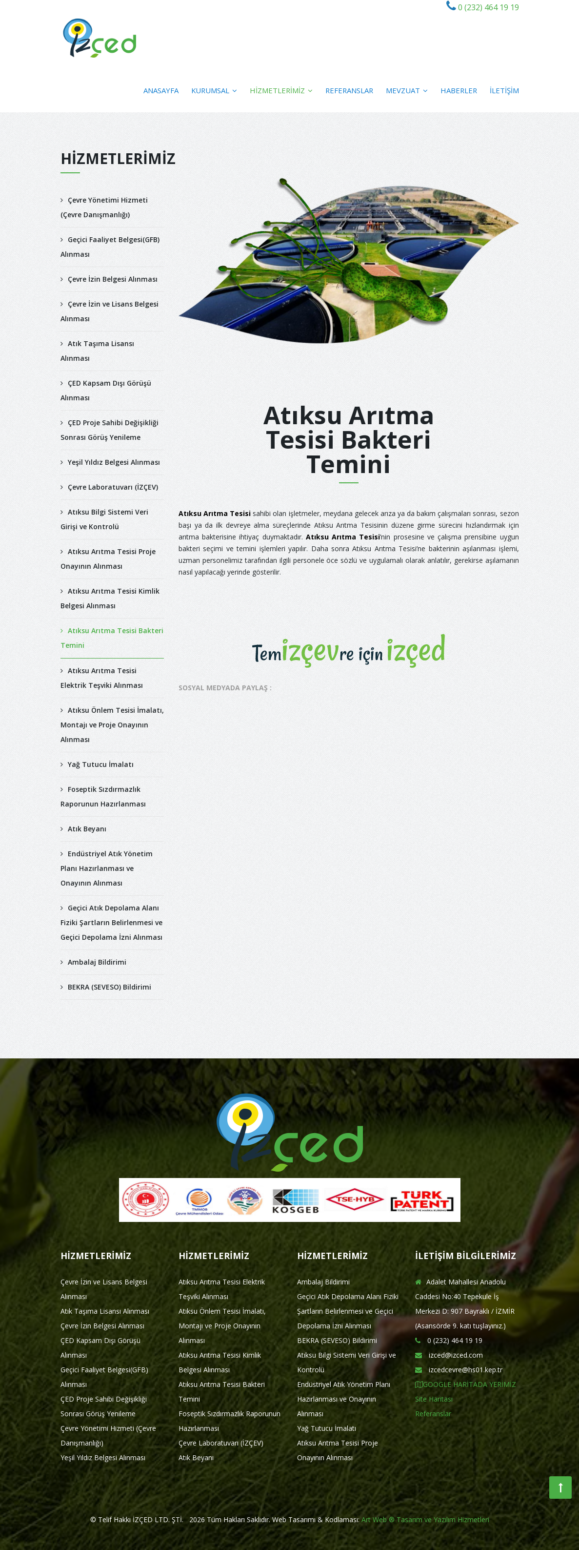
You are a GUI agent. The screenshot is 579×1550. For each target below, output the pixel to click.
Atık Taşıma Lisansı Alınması (97, 351)
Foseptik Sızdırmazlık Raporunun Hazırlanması (103, 796)
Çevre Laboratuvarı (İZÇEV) (109, 487)
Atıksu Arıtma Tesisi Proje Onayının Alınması (108, 559)
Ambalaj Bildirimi (93, 962)
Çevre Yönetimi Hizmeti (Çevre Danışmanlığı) (104, 207)
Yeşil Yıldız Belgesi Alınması (110, 462)
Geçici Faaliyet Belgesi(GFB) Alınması (110, 247)
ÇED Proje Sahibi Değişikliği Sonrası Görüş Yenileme (109, 430)
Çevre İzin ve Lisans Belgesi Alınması (109, 311)
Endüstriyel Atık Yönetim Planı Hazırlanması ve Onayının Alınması (106, 868)
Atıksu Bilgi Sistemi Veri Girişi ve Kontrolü (104, 519)
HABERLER (458, 90)
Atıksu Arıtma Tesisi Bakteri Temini (111, 638)
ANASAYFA (161, 90)
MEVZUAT (407, 90)
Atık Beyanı (83, 828)
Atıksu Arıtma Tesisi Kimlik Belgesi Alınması (110, 598)
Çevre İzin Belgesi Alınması (109, 279)
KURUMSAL (214, 90)
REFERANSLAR (349, 90)
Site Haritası (434, 1399)
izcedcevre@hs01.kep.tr (458, 1369)
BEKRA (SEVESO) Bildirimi (105, 987)
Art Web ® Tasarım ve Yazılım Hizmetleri (425, 1519)
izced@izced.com (449, 1355)
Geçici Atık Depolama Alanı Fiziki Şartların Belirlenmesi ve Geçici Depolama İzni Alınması (111, 922)
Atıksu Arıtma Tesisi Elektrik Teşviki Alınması (101, 678)
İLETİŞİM (504, 90)
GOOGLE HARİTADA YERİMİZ (465, 1384)
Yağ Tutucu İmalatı (97, 764)
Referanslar (433, 1413)
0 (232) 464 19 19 (487, 7)
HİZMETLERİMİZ (281, 90)
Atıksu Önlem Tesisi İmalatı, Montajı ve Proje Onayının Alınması (112, 724)
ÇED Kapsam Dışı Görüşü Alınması (105, 390)
